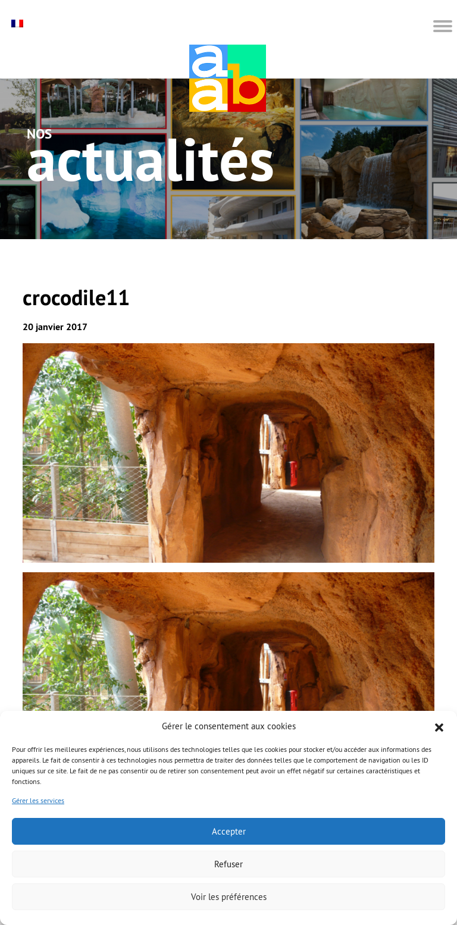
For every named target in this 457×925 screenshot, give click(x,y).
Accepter (229, 831)
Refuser (228, 864)
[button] (439, 726)
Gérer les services (38, 800)
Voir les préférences (229, 896)
